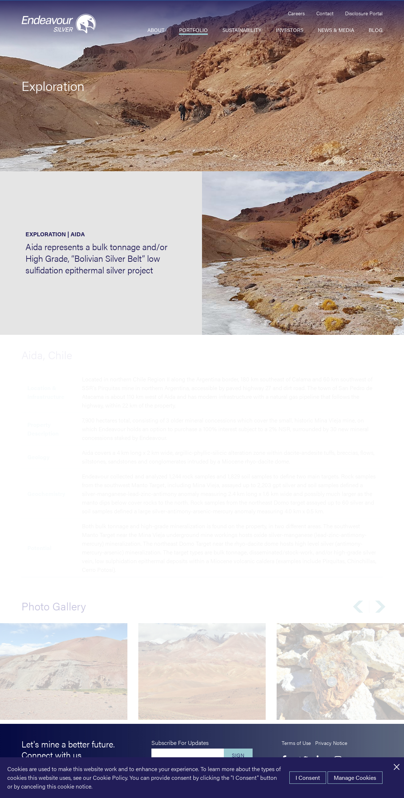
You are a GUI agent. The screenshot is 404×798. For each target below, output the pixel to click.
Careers (296, 13)
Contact (324, 13)
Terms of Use (296, 742)
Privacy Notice (331, 742)
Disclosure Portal (364, 13)
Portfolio (193, 29)
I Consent (308, 777)
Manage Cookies (355, 777)
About (156, 29)
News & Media (336, 29)
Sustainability (241, 29)
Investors (289, 29)
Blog (376, 29)
